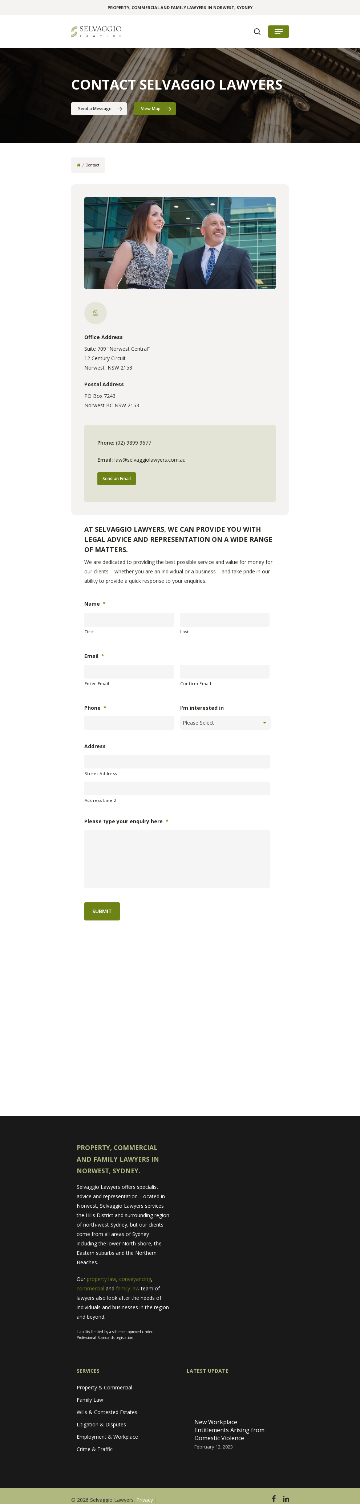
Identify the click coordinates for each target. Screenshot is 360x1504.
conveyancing (135, 1279)
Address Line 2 (101, 800)
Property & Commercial (104, 1387)
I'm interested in (202, 708)
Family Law (90, 1399)
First (89, 631)
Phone (95, 708)
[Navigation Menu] (278, 31)
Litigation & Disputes (101, 1424)
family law (127, 1288)
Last (184, 631)
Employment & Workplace (107, 1436)
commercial (90, 1288)
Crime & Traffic (95, 1449)
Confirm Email (195, 683)
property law (101, 1279)
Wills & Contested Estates (107, 1412)
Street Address (101, 773)
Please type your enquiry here (126, 821)
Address (95, 746)
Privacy (144, 1499)
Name (95, 604)
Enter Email (97, 683)
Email (94, 656)
